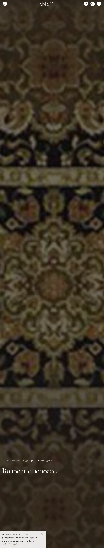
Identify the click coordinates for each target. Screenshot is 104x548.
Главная (6, 460)
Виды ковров (29, 460)
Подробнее (14, 544)
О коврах (16, 460)
